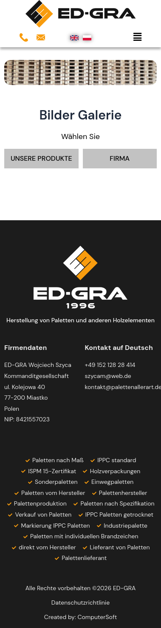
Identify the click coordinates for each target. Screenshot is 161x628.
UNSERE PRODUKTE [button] (41, 158)
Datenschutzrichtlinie (80, 602)
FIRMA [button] (120, 158)
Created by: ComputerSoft (80, 617)
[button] (116, 37)
